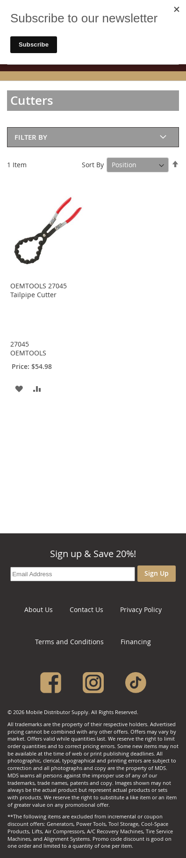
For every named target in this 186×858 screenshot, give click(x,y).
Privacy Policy (141, 609)
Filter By (30, 137)
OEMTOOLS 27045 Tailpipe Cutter (38, 290)
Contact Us (86, 609)
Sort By (93, 164)
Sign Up (156, 573)
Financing (136, 641)
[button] (18, 388)
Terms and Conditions (69, 641)
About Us (38, 609)
